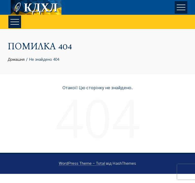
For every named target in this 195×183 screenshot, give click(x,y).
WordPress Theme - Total (82, 163)
